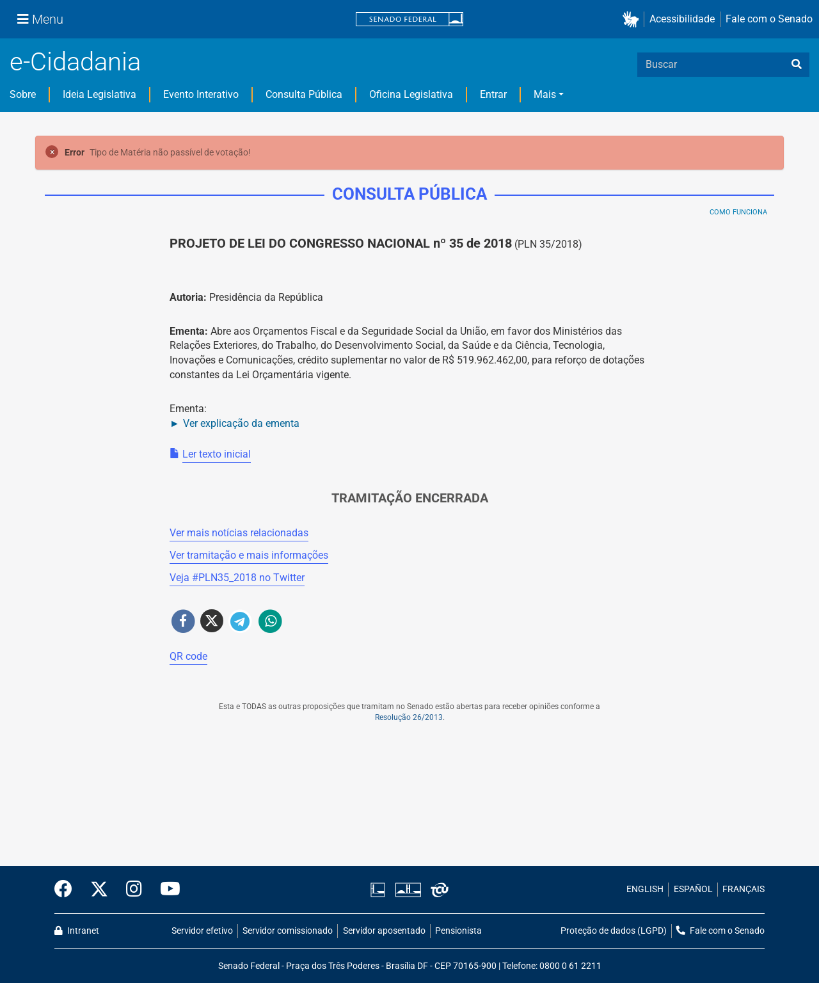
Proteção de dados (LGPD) (614, 930)
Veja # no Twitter (237, 577)
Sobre (23, 94)
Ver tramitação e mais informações (249, 555)
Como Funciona (738, 212)
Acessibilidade (682, 19)
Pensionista (458, 930)
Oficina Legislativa (411, 94)
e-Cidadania (75, 62)
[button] (633, 19)
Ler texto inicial (216, 454)
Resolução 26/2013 (409, 717)
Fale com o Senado (769, 19)
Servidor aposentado (384, 930)
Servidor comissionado (288, 930)
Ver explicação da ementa (241, 423)
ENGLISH (645, 889)
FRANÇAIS (743, 889)
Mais (545, 94)
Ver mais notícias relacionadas (239, 533)
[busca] (796, 64)
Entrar (493, 94)
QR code (188, 656)
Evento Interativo (201, 94)
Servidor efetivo (202, 930)
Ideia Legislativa (99, 94)
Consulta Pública (304, 94)
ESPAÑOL (693, 889)
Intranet (76, 930)
